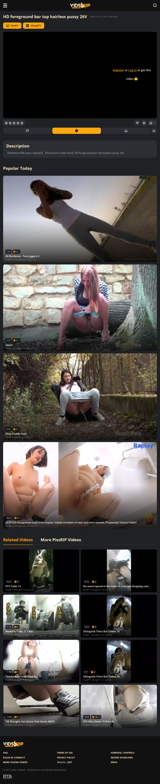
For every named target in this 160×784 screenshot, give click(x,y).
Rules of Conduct (14, 757)
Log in (132, 70)
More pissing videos (15, 762)
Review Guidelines (122, 757)
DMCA (114, 762)
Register (118, 70)
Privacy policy (66, 757)
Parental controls (123, 752)
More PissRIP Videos (61, 540)
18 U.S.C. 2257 (64, 762)
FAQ (5, 752)
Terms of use (65, 752)
